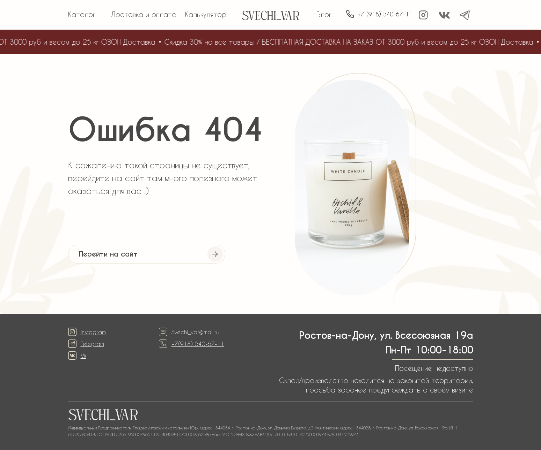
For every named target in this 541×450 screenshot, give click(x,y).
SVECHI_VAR (270, 17)
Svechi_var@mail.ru (195, 332)
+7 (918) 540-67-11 (385, 14)
